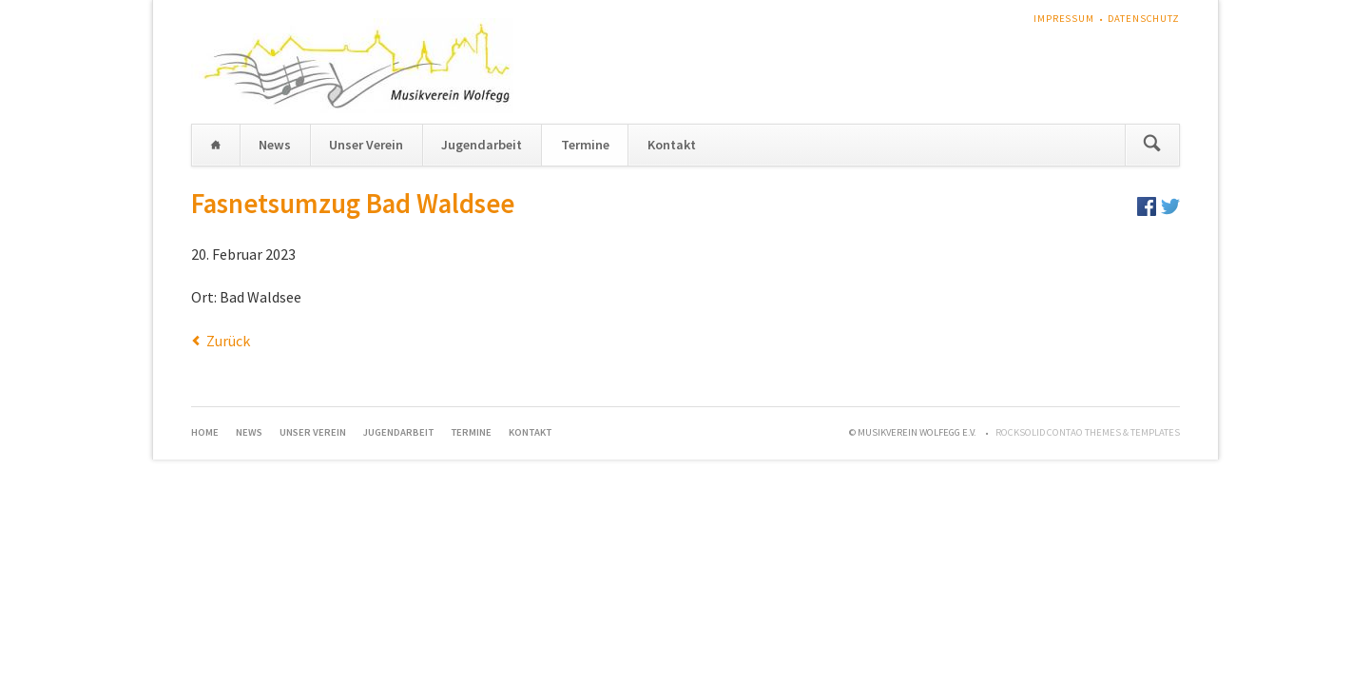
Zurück (228, 340)
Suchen (1152, 145)
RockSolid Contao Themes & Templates (1087, 432)
